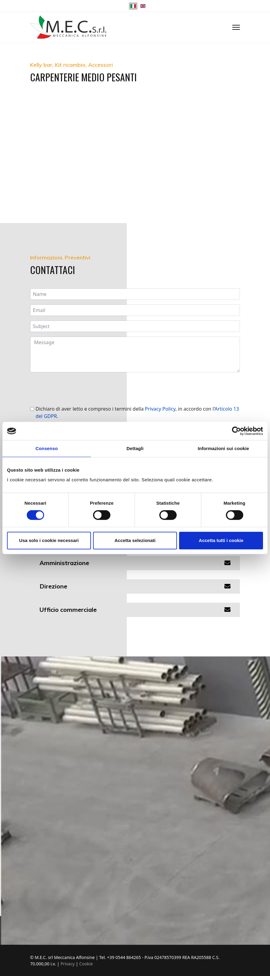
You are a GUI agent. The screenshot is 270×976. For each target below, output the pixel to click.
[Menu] (236, 27)
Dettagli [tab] (135, 448)
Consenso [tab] (47, 448)
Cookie (86, 964)
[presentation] (76, 389)
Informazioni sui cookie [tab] (223, 448)
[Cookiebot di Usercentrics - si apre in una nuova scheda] (236, 430)
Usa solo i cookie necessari (49, 540)
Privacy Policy (160, 408)
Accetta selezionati (134, 540)
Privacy (68, 964)
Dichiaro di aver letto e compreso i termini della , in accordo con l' (137, 412)
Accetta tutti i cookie (221, 540)
